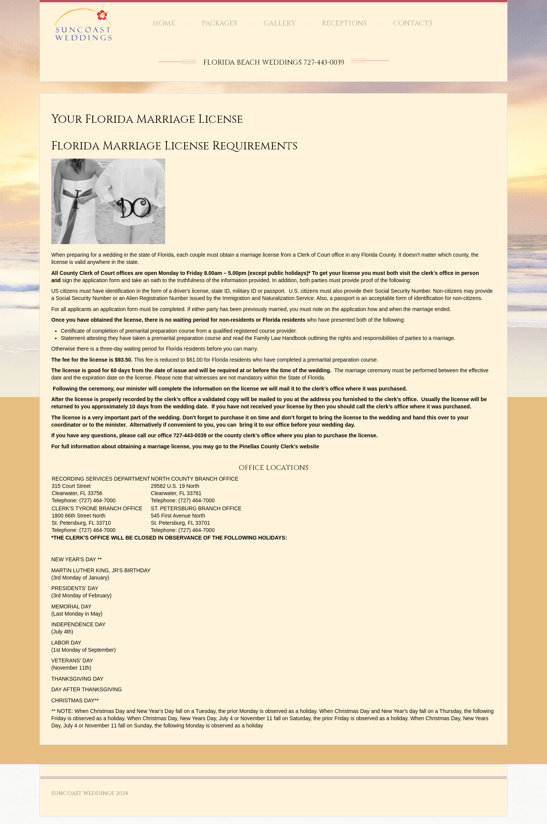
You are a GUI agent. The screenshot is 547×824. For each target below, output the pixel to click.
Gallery (280, 23)
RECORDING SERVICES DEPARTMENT (101, 479)
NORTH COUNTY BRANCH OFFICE (195, 479)
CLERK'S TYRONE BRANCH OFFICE (97, 508)
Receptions (344, 23)
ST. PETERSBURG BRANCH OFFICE (196, 508)
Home (164, 23)
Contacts (412, 23)
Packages (219, 23)
